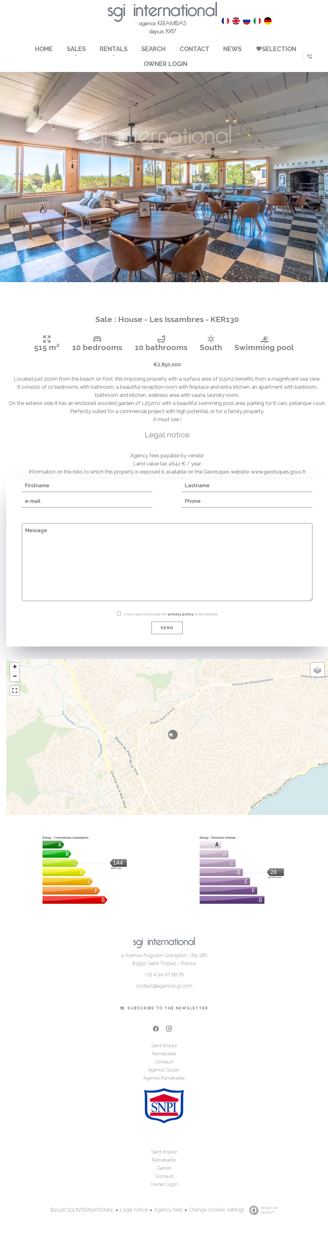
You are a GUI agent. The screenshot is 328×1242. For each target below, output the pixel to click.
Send (167, 636)
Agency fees (168, 1218)
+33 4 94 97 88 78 (164, 983)
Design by (262, 1218)
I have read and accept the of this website (171, 623)
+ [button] (15, 676)
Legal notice (134, 1218)
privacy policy (180, 623)
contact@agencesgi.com (164, 995)
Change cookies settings (216, 1218)
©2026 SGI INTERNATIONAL (82, 1218)
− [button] (15, 685)
